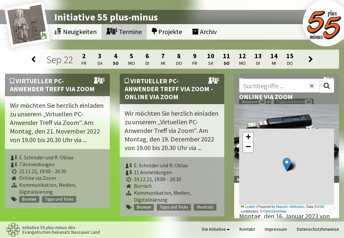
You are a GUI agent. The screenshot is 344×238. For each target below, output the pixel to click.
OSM (320, 207)
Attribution (297, 207)
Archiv (204, 31)
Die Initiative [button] (216, 229)
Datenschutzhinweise (318, 229)
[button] (287, 164)
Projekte (167, 31)
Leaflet (248, 207)
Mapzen (282, 207)
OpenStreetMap (275, 211)
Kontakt (247, 229)
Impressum (276, 229)
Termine (124, 31)
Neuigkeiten (75, 31)
